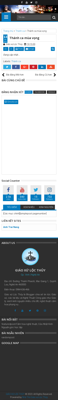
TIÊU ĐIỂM (12, 207)
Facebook (40, 92)
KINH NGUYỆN (46, 207)
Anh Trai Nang (11, 227)
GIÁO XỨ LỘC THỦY (15, 394)
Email (30, 49)
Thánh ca (16, 61)
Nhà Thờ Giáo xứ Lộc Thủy (35, 397)
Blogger (26, 92)
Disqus (51, 92)
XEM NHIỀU (28, 207)
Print (19, 49)
